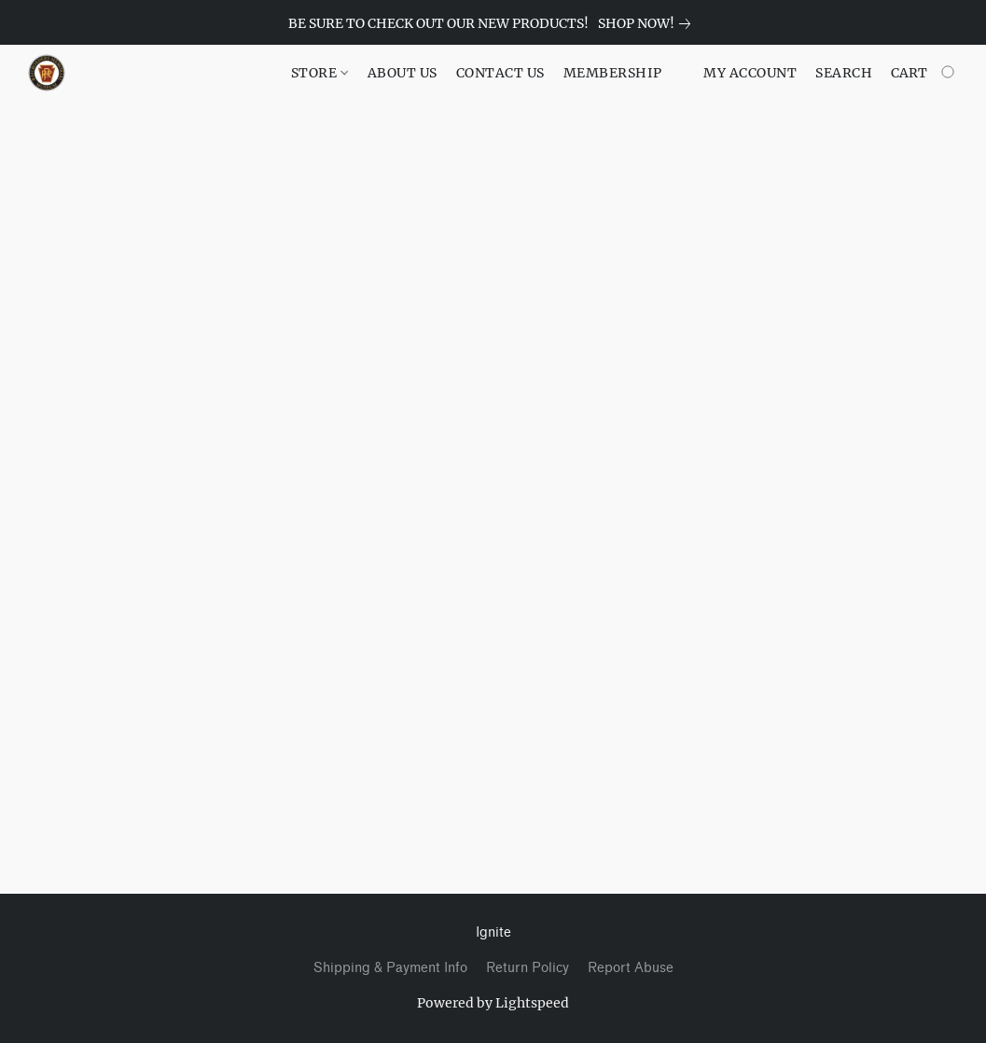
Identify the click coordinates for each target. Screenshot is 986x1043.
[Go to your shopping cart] (924, 72)
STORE (319, 72)
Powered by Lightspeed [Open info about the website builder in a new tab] (493, 1002)
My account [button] (750, 72)
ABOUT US (402, 72)
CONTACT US (500, 72)
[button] (46, 72)
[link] (648, 23)
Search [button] (843, 72)
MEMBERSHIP (612, 72)
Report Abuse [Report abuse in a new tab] (631, 968)
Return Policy (527, 968)
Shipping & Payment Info (390, 968)
